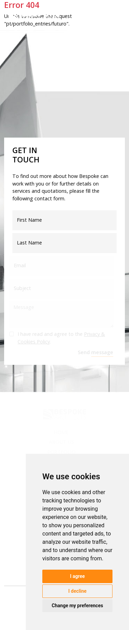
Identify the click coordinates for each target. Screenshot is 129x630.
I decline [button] (77, 591)
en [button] (96, 14)
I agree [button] (77, 576)
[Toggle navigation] (115, 16)
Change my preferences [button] (77, 605)
